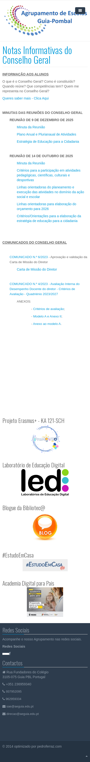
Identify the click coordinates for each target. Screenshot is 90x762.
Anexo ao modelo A (47, 324)
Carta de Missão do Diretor (37, 269)
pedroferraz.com (50, 746)
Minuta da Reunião (31, 127)
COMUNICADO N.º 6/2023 (29, 257)
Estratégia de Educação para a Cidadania (48, 141)
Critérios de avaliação (48, 309)
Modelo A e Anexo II (47, 316)
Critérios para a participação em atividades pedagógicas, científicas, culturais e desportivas (48, 175)
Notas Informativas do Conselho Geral (37, 54)
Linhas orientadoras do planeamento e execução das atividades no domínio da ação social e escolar (50, 192)
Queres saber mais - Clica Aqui (25, 98)
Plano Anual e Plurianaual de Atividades (46, 134)
